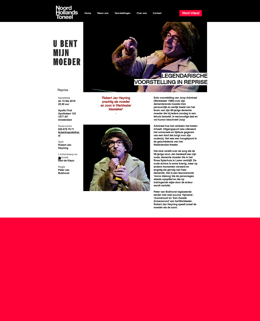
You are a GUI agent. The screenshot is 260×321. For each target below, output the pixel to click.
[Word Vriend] (190, 13)
